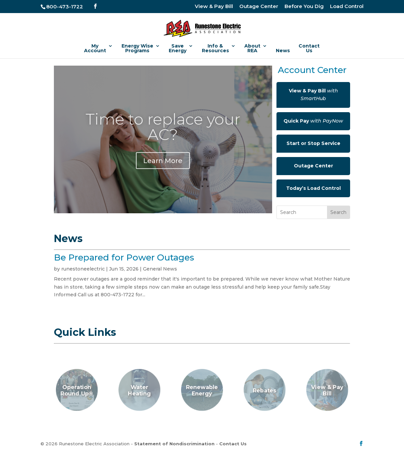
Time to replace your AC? (163, 134)
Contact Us (233, 443)
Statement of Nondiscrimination (174, 443)
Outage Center (258, 6)
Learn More (162, 168)
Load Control (346, 6)
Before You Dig (304, 6)
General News (160, 269)
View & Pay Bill (214, 6)
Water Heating (139, 390)
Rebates (264, 390)
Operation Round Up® (77, 390)
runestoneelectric (83, 269)
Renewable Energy (202, 390)
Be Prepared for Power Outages (124, 257)
